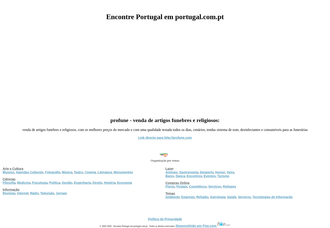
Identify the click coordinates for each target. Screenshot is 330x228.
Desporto (206, 172)
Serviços (214, 186)
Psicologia (39, 182)
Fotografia (52, 172)
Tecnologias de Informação (272, 197)
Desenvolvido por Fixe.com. (203, 226)
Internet (23, 193)
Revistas (9, 193)
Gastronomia (188, 172)
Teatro (78, 172)
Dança (180, 176)
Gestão (67, 182)
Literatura (105, 172)
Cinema (90, 172)
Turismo (223, 176)
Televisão (47, 193)
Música (67, 172)
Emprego (188, 197)
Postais (182, 186)
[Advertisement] (165, 67)
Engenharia (82, 182)
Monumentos (123, 172)
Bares (170, 176)
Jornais (61, 193)
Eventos (210, 176)
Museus (8, 172)
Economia (124, 182)
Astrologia (217, 197)
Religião (202, 197)
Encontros (194, 176)
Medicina (24, 182)
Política (54, 182)
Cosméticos (198, 186)
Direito (97, 182)
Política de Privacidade (165, 219)
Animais (172, 172)
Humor (220, 172)
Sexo (230, 172)
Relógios (229, 186)
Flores (170, 186)
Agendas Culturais (29, 172)
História (109, 182)
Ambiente (173, 197)
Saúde (231, 197)
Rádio (34, 193)
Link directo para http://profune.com (165, 137)
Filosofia (9, 182)
